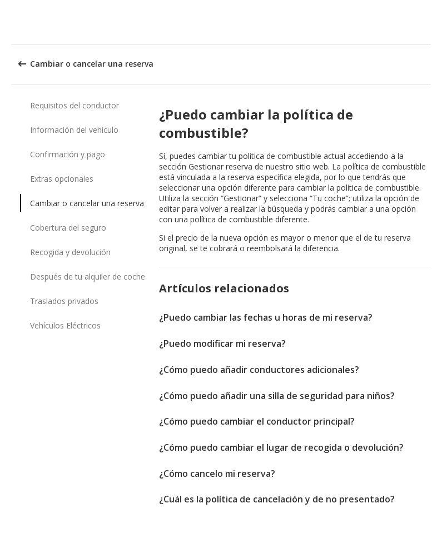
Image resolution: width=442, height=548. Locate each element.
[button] (430, 22)
